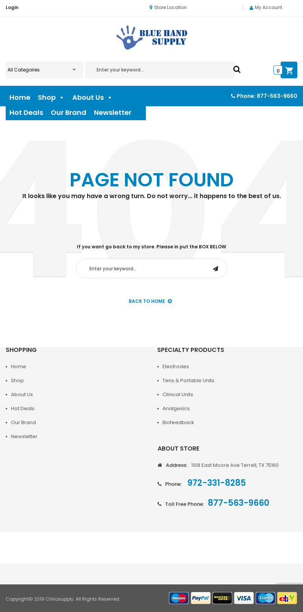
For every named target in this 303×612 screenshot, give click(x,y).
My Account (268, 7)
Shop (51, 97)
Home (19, 97)
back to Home (150, 301)
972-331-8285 (216, 483)
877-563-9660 (277, 96)
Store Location (168, 7)
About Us (92, 97)
